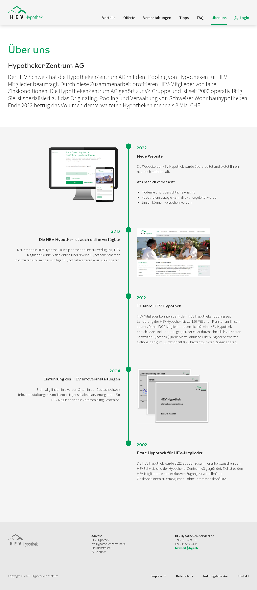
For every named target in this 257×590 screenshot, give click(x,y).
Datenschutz (184, 576)
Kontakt (243, 576)
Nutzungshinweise (215, 576)
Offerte (129, 17)
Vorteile (108, 17)
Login (241, 18)
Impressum (159, 576)
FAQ (200, 17)
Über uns (219, 17)
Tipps (184, 17)
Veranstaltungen (157, 17)
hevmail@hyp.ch (186, 548)
